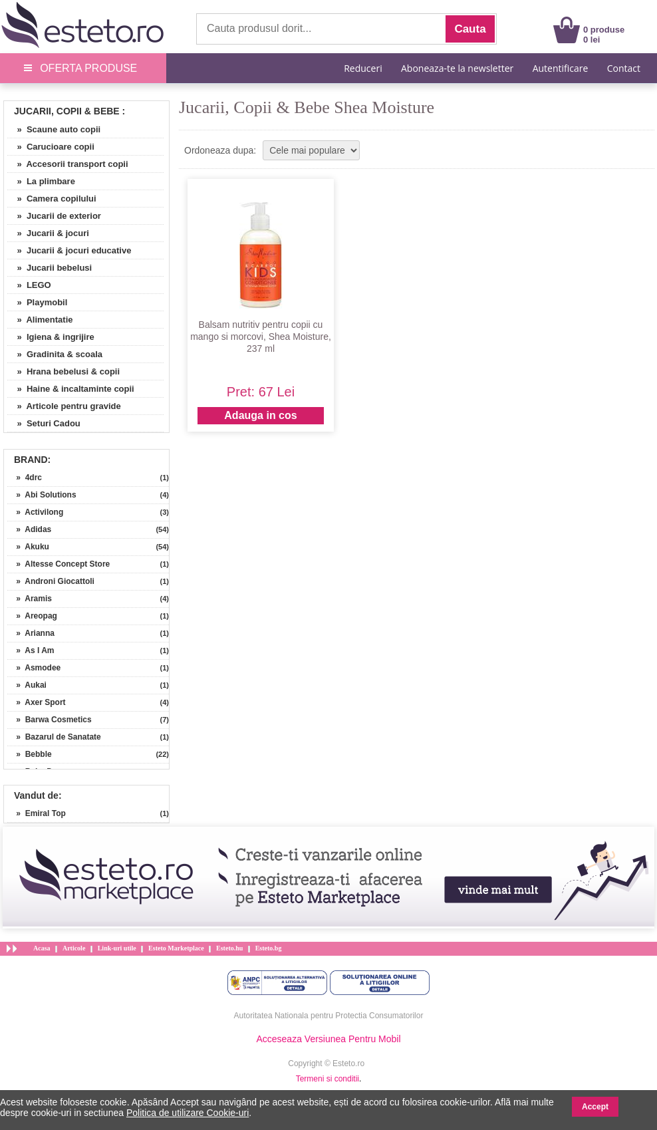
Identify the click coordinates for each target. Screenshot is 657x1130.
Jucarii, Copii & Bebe (67, 111)
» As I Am (30, 650)
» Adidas (29, 529)
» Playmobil (37, 302)
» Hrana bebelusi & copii (63, 371)
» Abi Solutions (41, 494)
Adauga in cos (260, 415)
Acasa (42, 948)
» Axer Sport (36, 702)
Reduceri (363, 68)
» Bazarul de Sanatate (54, 737)
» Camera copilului (51, 199)
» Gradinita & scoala (54, 354)
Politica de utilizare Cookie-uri (187, 1112)
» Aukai (27, 685)
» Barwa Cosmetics (49, 719)
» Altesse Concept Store (58, 564)
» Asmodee (34, 667)
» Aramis (29, 598)
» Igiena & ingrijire (50, 337)
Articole (74, 948)
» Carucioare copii (50, 147)
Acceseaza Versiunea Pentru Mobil (328, 1039)
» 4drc (24, 477)
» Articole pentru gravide (64, 406)
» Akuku (28, 546)
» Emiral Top (36, 813)
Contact (623, 68)
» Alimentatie (40, 320)
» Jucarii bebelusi (49, 268)
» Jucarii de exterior (54, 216)
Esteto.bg (268, 948)
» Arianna (31, 633)
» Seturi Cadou (43, 423)
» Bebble (29, 754)
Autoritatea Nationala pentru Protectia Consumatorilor (329, 1015)
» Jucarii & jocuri (48, 233)
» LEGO (29, 285)
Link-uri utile (117, 948)
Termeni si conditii (327, 1078)
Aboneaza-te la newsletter (457, 68)
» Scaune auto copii (53, 129)
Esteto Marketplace (176, 948)
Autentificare (561, 68)
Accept (595, 1106)
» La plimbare (41, 181)
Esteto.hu (229, 948)
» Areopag (32, 616)
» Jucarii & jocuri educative (69, 250)
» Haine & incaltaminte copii (70, 389)
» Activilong (35, 512)
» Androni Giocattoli (50, 581)
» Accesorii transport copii (67, 164)
